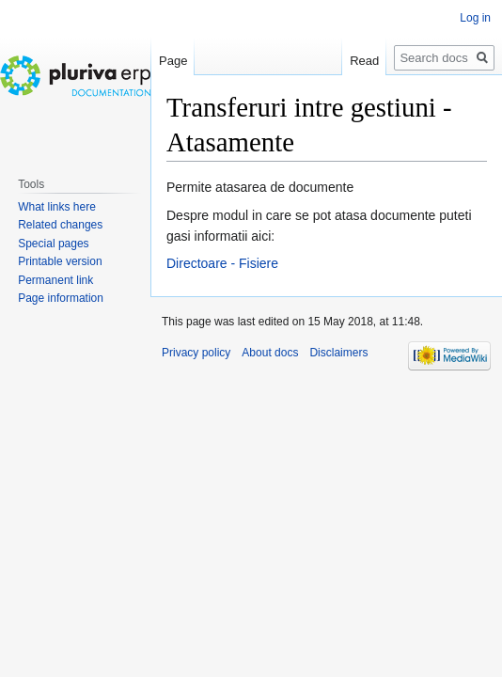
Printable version (60, 261)
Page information (60, 298)
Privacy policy (196, 352)
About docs (270, 352)
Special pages (53, 243)
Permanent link (55, 280)
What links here (57, 206)
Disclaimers (338, 352)
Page (173, 61)
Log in (475, 17)
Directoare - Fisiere (222, 263)
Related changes (60, 224)
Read (364, 61)
